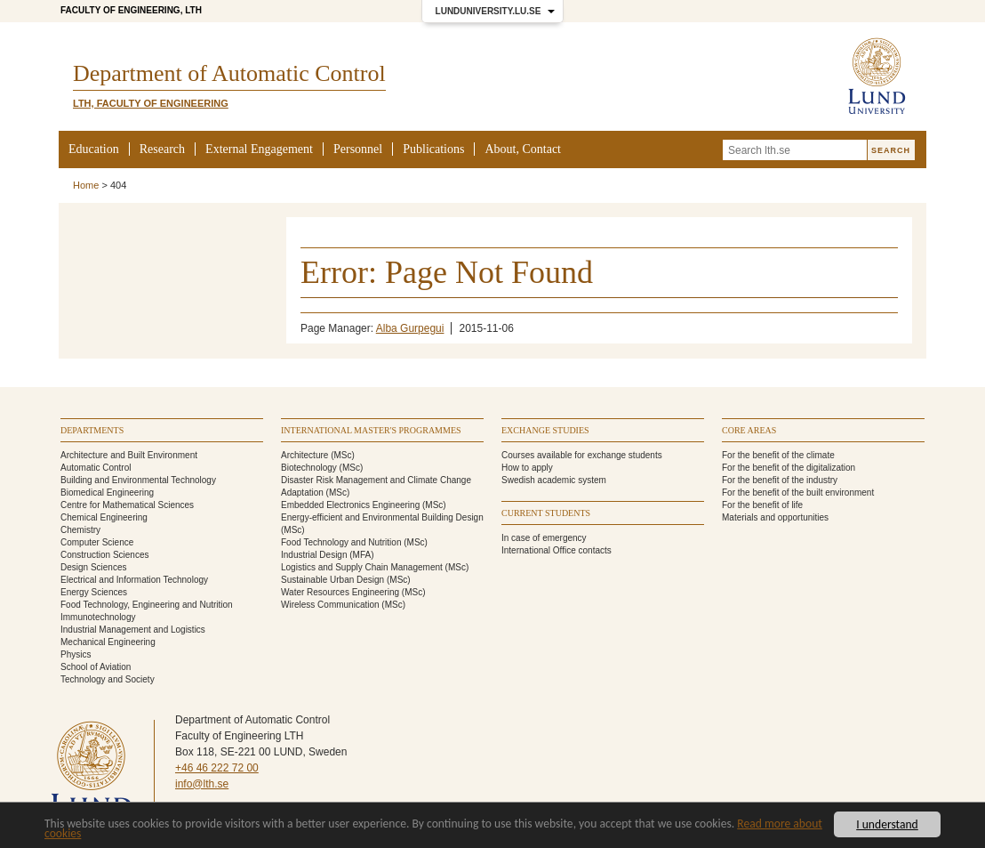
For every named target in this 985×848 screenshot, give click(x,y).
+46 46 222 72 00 (217, 768)
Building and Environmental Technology (138, 480)
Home (86, 185)
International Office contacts (556, 550)
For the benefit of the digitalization (788, 467)
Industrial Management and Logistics (132, 629)
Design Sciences (93, 567)
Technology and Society (107, 679)
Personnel (357, 149)
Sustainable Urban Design (332, 580)
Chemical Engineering (104, 517)
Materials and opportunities (775, 517)
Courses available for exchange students (581, 455)
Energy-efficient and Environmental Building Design (382, 517)
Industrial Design (314, 555)
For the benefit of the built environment (798, 492)
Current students (545, 513)
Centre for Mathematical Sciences (127, 505)
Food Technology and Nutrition (341, 542)
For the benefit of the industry (779, 480)
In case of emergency (544, 538)
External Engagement (259, 149)
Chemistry (80, 530)
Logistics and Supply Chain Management (362, 567)
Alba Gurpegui (410, 328)
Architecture (304, 455)
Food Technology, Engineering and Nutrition (146, 605)
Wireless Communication (330, 605)
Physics (75, 654)
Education (93, 149)
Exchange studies (545, 430)
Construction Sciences (104, 555)
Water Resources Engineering (340, 592)
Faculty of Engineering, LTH (131, 10)
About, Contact (522, 149)
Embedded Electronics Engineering (350, 505)
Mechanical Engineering (108, 642)
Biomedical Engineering (107, 492)
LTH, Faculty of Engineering (150, 103)
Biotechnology (309, 467)
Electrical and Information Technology (134, 580)
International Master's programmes (371, 430)
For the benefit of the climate (778, 455)
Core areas (749, 430)
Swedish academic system (553, 480)
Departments (92, 430)
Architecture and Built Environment (128, 455)
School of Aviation (95, 667)
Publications (433, 149)
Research (162, 149)
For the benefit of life (762, 505)
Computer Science (96, 542)
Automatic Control (95, 467)
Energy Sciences (93, 592)
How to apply (527, 467)
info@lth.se (201, 784)
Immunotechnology (98, 617)
